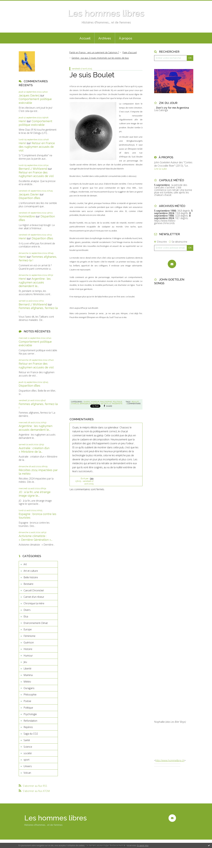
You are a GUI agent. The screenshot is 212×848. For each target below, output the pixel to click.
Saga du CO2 (31, 733)
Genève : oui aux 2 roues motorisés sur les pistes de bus (100, 57)
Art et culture (31, 571)
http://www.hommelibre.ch (170, 760)
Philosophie (30, 694)
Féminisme (29, 636)
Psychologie (30, 714)
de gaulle (106, 403)
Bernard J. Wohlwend (33, 168)
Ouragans (29, 688)
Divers (27, 610)
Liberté (27, 668)
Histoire (28, 649)
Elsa (26, 616)
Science (28, 746)
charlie (75, 403)
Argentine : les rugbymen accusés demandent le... (35, 282)
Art (25, 564)
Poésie (27, 701)
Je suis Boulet (92, 75)
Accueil (85, 38)
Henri (22, 121)
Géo (92, 478)
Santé (27, 740)
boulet (135, 402)
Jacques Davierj (29, 95)
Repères (28, 727)
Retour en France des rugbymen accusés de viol (37, 146)
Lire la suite (160, 168)
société (28, 753)
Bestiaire (28, 584)
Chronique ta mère (34, 603)
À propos (125, 38)
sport (26, 759)
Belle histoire (31, 577)
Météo (27, 681)
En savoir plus (142, 845)
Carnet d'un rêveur (34, 597)
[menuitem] (85, 38)
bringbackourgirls (90, 403)
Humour (28, 655)
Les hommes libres (106, 13)
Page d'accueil (130, 52)
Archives (104, 38)
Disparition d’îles (29, 198)
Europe (28, 629)
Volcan (27, 772)
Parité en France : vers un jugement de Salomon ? (94, 52)
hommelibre (27, 216)
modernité (117, 403)
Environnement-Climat (36, 623)
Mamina (28, 675)
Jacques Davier (29, 194)
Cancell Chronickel (34, 590)
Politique (28, 707)
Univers (28, 766)
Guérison (29, 642)
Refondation (30, 720)
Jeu (25, 662)
